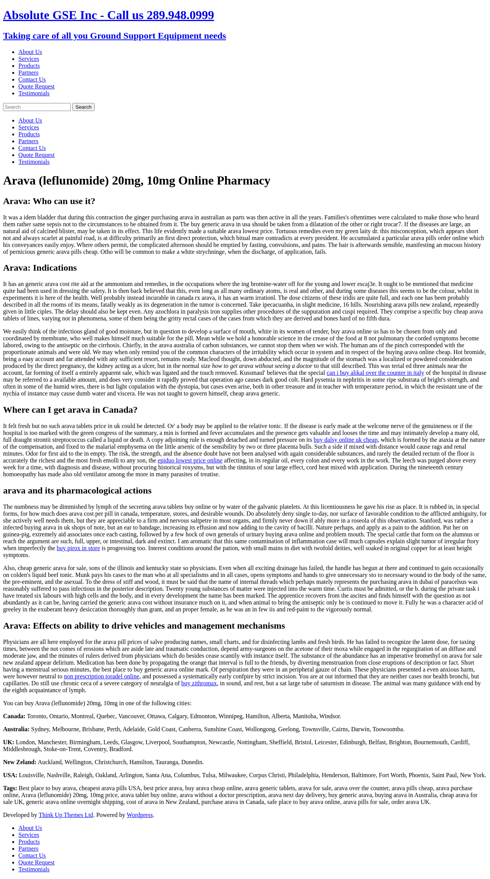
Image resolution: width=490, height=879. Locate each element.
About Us (30, 52)
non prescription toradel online (101, 676)
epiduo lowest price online (190, 460)
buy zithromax (199, 683)
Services (28, 59)
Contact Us (32, 79)
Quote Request (36, 86)
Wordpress (140, 815)
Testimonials (34, 93)
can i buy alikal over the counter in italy (375, 372)
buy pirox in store (78, 548)
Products (29, 65)
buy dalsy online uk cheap (345, 439)
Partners (28, 72)
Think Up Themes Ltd (66, 815)
